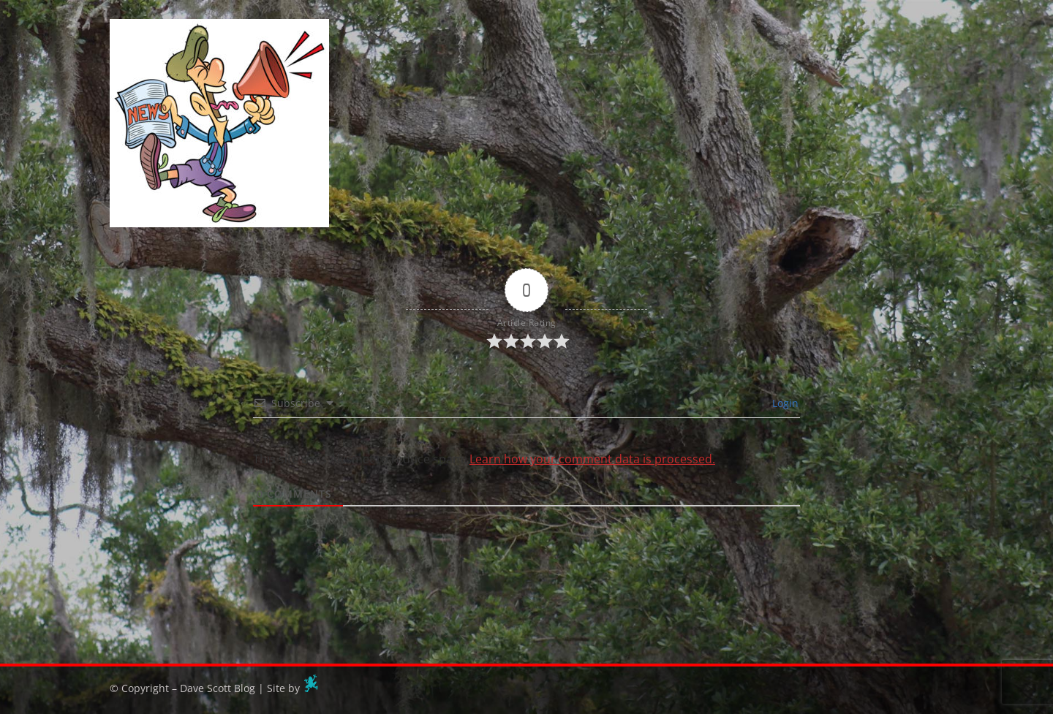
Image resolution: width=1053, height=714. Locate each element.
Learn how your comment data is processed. (592, 459)
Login (784, 403)
